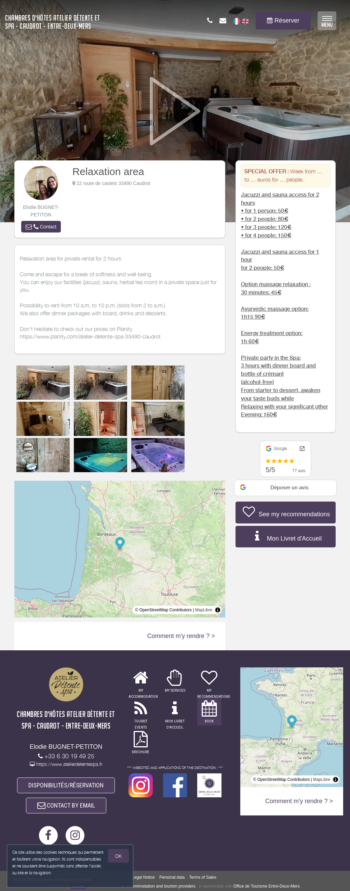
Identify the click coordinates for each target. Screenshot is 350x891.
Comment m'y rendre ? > (181, 636)
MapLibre (203, 610)
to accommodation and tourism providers (158, 886)
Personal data (172, 877)
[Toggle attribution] (218, 610)
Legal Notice (143, 877)
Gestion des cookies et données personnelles (52, 879)
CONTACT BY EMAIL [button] (66, 805)
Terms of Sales (202, 877)
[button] (41, 226)
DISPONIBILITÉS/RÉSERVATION (66, 785)
